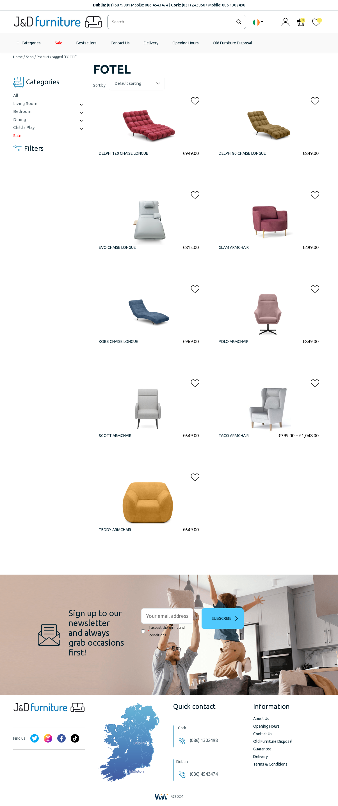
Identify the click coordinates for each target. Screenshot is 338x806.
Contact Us (120, 43)
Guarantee (262, 749)
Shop (30, 57)
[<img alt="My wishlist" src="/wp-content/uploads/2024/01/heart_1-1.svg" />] (316, 23)
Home (18, 57)
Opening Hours (185, 43)
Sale (58, 43)
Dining (19, 119)
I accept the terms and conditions (163, 631)
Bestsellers (86, 43)
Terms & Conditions (270, 764)
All (15, 95)
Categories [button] (31, 43)
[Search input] (171, 22)
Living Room (25, 103)
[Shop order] (137, 83)
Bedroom (22, 111)
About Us (261, 718)
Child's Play (24, 127)
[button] (193, 99)
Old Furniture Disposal (232, 43)
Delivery (151, 43)
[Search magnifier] (239, 22)
